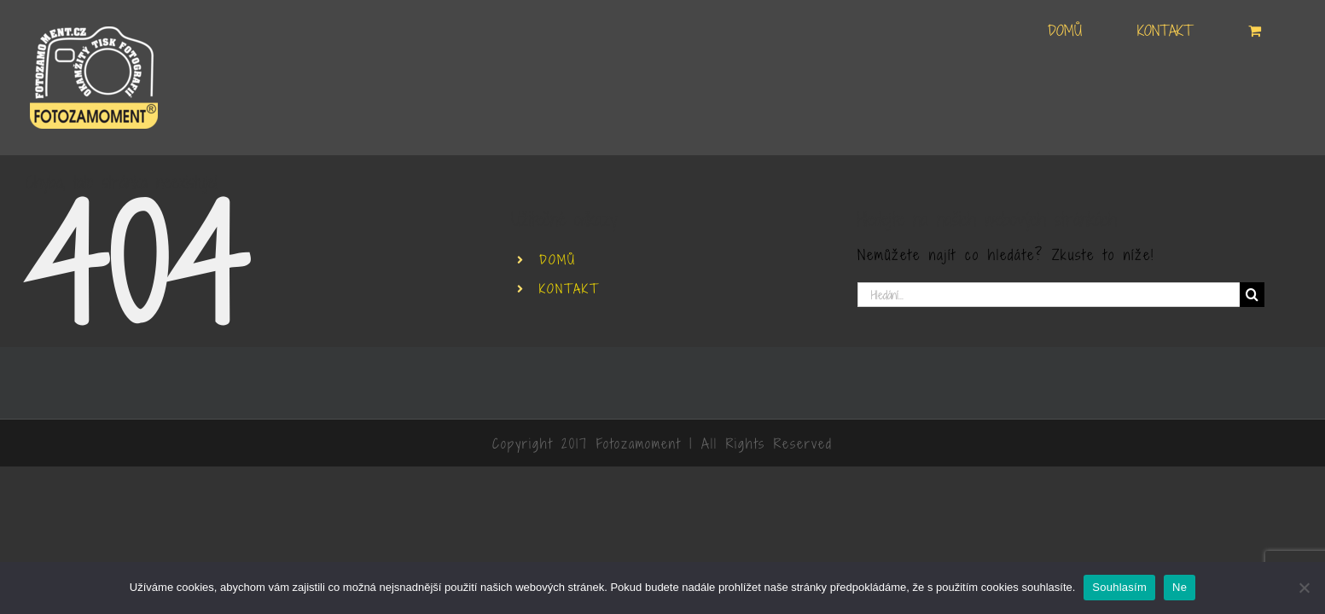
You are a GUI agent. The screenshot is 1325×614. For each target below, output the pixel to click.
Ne (1179, 587)
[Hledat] (1252, 294)
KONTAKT (569, 289)
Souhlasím (1119, 587)
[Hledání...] (1049, 294)
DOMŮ (557, 260)
